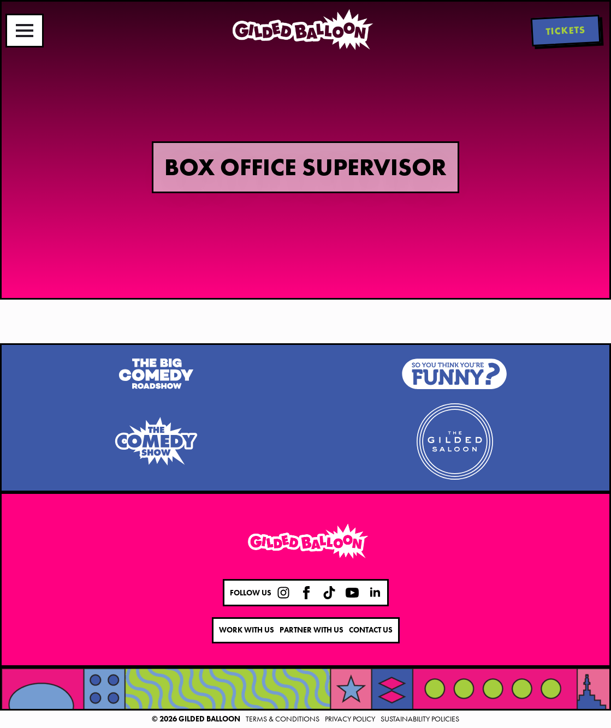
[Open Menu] (24, 30)
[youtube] (352, 592)
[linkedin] (375, 592)
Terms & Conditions (282, 719)
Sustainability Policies (420, 719)
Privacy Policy (350, 719)
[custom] (283, 592)
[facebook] (306, 592)
